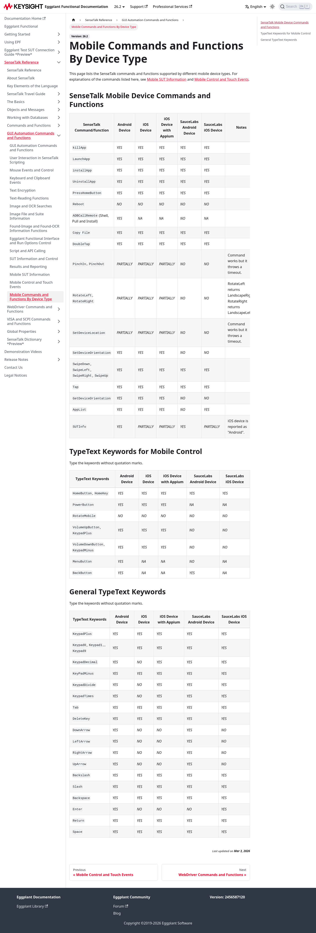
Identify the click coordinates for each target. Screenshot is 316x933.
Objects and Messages (26, 109)
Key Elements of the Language (32, 86)
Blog (117, 913)
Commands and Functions (29, 125)
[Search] (295, 7)
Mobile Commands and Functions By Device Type (31, 296)
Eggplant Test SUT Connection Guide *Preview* (29, 52)
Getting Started (17, 34)
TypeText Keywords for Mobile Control (286, 33)
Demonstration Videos (23, 351)
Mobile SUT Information (30, 274)
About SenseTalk (21, 78)
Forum (120, 906)
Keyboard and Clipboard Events (30, 180)
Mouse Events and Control (32, 170)
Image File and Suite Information (27, 216)
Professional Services (172, 6)
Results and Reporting (28, 266)
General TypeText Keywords (279, 40)
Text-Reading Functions (29, 198)
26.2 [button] (117, 6)
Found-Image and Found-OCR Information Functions (34, 228)
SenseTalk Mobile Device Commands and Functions (285, 24)
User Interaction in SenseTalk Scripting (34, 160)
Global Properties (21, 331)
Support (139, 6)
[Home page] (73, 20)
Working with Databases (27, 117)
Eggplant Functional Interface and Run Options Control (34, 240)
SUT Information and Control (34, 258)
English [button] (253, 6)
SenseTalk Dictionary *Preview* (24, 341)
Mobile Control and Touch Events (31, 284)
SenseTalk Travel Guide (26, 93)
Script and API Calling (28, 250)
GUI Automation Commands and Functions (30, 135)
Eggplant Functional (21, 26)
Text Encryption (23, 190)
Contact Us (13, 367)
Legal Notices (15, 375)
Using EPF (12, 42)
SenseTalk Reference (21, 62)
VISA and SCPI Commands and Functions (28, 321)
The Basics (16, 101)
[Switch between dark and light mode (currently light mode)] (272, 6)
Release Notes (16, 359)
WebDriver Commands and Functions (29, 309)
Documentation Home (25, 18)
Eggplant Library (32, 906)
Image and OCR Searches (31, 206)
